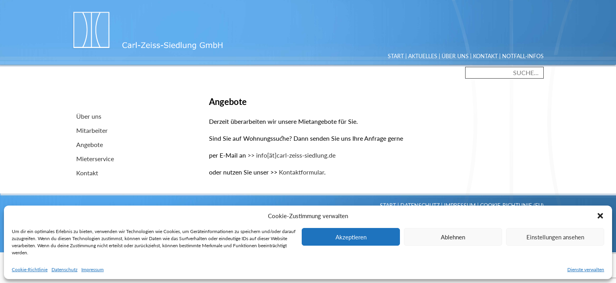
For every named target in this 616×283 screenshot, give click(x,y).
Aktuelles (422, 56)
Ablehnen (453, 237)
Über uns (455, 56)
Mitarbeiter (92, 130)
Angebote (89, 144)
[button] (600, 216)
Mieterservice (95, 158)
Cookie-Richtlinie (30, 269)
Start (396, 56)
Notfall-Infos (523, 56)
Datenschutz (64, 269)
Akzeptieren (351, 237)
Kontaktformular (301, 172)
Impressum (92, 269)
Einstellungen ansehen (555, 237)
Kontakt (485, 56)
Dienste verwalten (585, 269)
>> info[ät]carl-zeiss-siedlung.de (292, 155)
